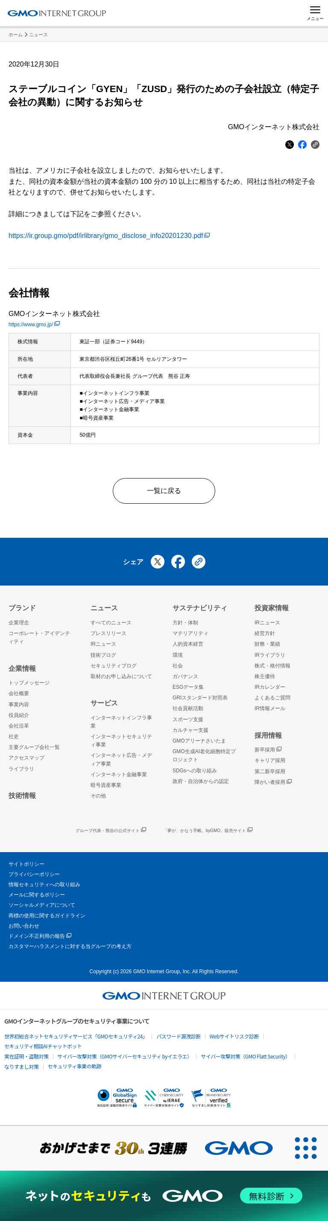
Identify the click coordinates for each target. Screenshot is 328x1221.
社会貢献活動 (188, 708)
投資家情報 (272, 608)
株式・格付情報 (272, 666)
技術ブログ (103, 655)
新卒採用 (268, 750)
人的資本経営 (188, 644)
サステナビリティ (200, 608)
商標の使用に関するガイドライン (47, 916)
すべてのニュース (111, 623)
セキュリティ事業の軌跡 (75, 1066)
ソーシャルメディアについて (42, 905)
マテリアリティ (190, 633)
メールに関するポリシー (37, 895)
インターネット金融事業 (119, 774)
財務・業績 (267, 644)
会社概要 (19, 693)
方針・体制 (185, 623)
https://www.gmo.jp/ (34, 325)
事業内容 (19, 705)
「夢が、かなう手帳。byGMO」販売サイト (207, 831)
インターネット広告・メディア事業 (121, 759)
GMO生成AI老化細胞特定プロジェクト (204, 755)
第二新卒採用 (270, 771)
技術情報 (22, 795)
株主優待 (265, 676)
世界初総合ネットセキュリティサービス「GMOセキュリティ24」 (75, 1036)
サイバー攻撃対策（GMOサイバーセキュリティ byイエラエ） (125, 1056)
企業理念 (19, 623)
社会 (178, 666)
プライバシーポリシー (34, 874)
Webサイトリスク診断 (234, 1036)
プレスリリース (108, 633)
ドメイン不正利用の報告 (40, 936)
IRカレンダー (270, 687)
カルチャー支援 (190, 730)
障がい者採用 (273, 782)
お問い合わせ (24, 926)
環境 (178, 655)
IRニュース (103, 644)
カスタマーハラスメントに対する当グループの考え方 (70, 946)
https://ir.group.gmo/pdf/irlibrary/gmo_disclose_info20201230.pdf (109, 235)
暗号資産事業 (106, 785)
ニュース (38, 34)
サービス (104, 703)
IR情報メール (270, 708)
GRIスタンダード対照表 (200, 698)
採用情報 (268, 735)
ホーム (16, 34)
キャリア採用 (270, 760)
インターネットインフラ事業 (121, 722)
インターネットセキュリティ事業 (121, 741)
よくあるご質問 (272, 698)
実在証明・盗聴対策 (26, 1056)
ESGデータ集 (188, 687)
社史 (14, 737)
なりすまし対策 (21, 1066)
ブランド (22, 608)
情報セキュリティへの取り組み (44, 884)
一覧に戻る (164, 490)
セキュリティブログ (114, 666)
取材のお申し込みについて (121, 676)
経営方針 (265, 633)
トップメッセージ (29, 683)
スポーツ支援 (188, 719)
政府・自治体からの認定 (201, 781)
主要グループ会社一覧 (34, 747)
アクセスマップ (26, 758)
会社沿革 (19, 726)
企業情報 (22, 668)
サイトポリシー (26, 864)
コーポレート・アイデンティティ (39, 637)
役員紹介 (19, 715)
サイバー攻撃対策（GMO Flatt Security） (245, 1056)
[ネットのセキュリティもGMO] (163, 1196)
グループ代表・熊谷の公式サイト (111, 831)
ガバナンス (185, 676)
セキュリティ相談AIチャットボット (43, 1046)
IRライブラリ (270, 655)
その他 (98, 796)
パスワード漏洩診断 (178, 1036)
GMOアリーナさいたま (199, 741)
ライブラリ (21, 769)
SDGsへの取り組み (195, 771)
